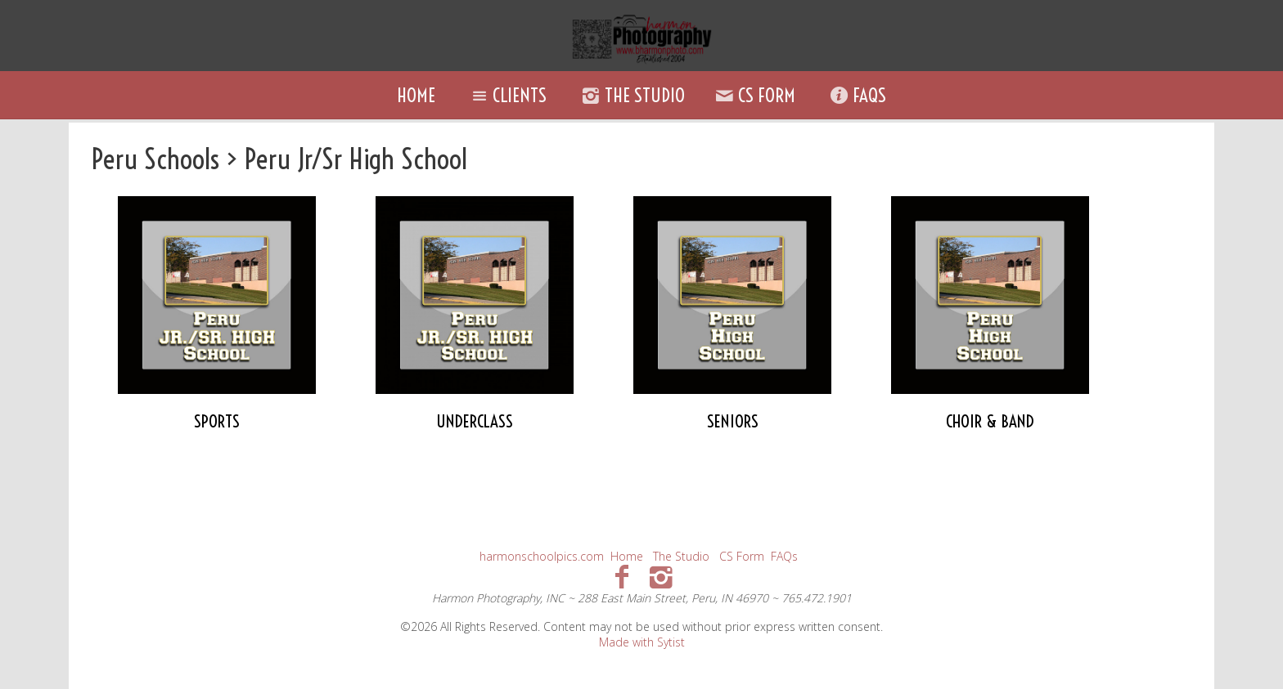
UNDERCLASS (474, 421)
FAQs (856, 95)
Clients (506, 95)
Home (416, 95)
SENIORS (733, 421)
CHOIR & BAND (990, 421)
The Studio (631, 95)
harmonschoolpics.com (541, 556)
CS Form (753, 95)
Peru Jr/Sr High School (356, 159)
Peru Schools (155, 159)
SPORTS (217, 421)
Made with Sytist (642, 642)
